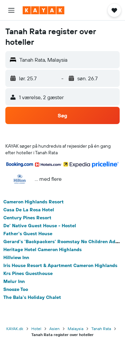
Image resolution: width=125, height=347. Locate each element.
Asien (54, 328)
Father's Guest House (27, 234)
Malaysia (75, 328)
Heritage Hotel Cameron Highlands (42, 249)
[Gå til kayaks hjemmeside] (43, 10)
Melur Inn (14, 281)
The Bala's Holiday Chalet (32, 297)
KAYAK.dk (14, 328)
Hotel (36, 328)
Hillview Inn (16, 257)
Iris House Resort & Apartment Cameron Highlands (60, 265)
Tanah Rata (101, 328)
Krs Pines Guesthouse (28, 273)
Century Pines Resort (27, 218)
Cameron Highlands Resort (33, 202)
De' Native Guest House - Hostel (39, 226)
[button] (11, 10)
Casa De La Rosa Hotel (28, 210)
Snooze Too (15, 289)
